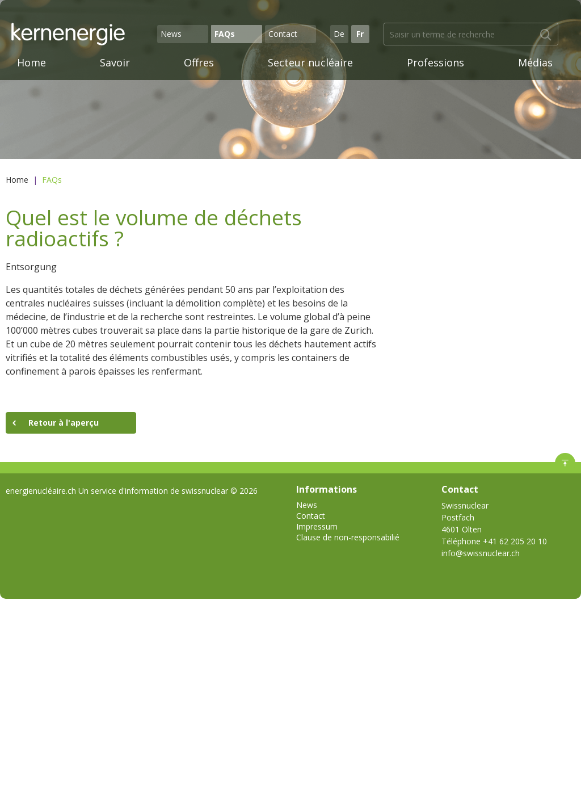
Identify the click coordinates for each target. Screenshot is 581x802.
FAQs (224, 33)
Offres (199, 62)
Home (31, 62)
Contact (282, 33)
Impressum (317, 526)
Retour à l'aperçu (63, 422)
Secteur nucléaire (310, 62)
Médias (535, 62)
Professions (435, 62)
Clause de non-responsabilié (347, 537)
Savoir (115, 62)
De (339, 33)
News (171, 33)
